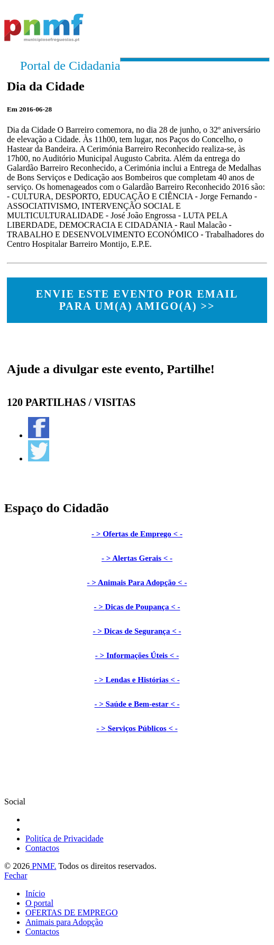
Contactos (42, 848)
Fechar (16, 875)
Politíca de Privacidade (64, 838)
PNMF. (43, 865)
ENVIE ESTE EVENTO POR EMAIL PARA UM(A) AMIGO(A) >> (137, 300)
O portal (39, 902)
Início (35, 893)
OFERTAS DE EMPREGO (71, 912)
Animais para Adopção (64, 922)
